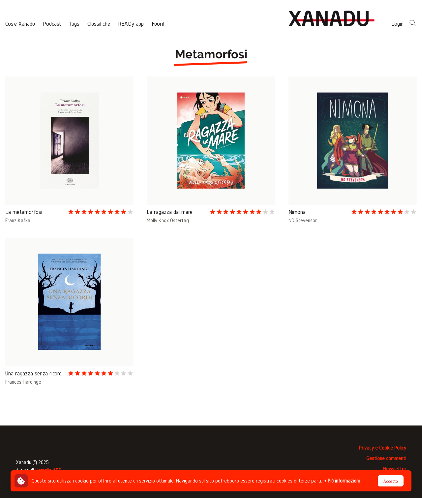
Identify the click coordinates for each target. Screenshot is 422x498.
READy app (131, 23)
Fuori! (158, 23)
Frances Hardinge (23, 382)
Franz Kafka (17, 220)
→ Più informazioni (341, 480)
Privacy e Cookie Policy (382, 448)
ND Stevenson (302, 220)
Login (397, 23)
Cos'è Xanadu (20, 23)
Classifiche (98, 23)
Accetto (390, 481)
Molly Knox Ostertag (168, 220)
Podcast (52, 23)
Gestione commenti (386, 458)
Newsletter (394, 469)
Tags (74, 23)
